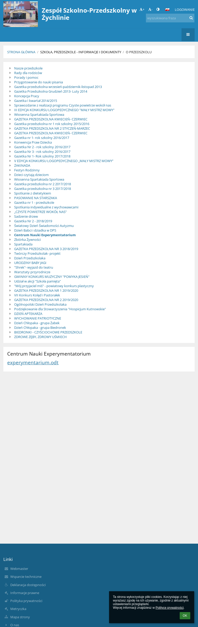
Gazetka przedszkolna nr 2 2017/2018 (42, 184)
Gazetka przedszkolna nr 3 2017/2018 (42, 188)
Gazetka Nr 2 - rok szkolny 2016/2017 (42, 147)
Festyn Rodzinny (27, 170)
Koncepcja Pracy (26, 96)
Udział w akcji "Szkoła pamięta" (37, 281)
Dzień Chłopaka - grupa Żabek (37, 323)
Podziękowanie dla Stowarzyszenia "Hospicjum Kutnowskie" (60, 309)
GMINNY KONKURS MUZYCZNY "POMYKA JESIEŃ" (51, 276)
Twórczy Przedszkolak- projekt (37, 253)
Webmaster (19, 568)
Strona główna (21, 52)
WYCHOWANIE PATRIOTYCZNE (37, 318)
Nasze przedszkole (28, 68)
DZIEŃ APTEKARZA (28, 313)
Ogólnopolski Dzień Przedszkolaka (40, 304)
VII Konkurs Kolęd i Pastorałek (37, 295)
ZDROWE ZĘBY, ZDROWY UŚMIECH (40, 336)
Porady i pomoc (26, 77)
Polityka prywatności (26, 600)
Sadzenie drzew (26, 216)
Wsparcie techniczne (26, 576)
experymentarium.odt (33, 362)
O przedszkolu (139, 52)
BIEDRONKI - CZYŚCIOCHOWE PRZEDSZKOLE (48, 332)
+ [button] (141, 9)
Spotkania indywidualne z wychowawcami (46, 207)
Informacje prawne (24, 592)
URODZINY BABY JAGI (30, 262)
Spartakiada (23, 244)
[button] (167, 9)
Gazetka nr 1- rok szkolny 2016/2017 (41, 137)
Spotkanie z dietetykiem (32, 193)
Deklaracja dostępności (28, 584)
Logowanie (185, 9)
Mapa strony (20, 617)
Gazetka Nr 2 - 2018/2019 (33, 221)
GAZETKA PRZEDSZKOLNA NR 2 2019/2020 (46, 299)
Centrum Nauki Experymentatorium (45, 235)
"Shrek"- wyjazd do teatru (33, 267)
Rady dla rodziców (28, 72)
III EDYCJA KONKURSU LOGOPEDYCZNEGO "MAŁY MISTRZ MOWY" (64, 110)
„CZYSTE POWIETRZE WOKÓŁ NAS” (40, 211)
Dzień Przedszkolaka (29, 258)
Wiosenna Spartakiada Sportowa (39, 114)
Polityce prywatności (169, 608)
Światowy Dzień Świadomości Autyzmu (44, 225)
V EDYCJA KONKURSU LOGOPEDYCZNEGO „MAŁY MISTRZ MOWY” (63, 160)
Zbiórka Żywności (27, 239)
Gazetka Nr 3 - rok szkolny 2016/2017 (42, 151)
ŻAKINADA (22, 165)
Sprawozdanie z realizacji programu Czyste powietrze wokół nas (62, 105)
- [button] (150, 9)
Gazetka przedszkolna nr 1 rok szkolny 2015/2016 (51, 123)
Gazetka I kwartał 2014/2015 (35, 100)
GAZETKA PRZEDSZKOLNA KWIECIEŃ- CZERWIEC (50, 119)
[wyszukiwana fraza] (170, 18)
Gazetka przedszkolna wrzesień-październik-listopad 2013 (58, 86)
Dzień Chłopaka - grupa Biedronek (40, 327)
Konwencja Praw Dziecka (33, 142)
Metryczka (18, 608)
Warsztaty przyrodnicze (32, 272)
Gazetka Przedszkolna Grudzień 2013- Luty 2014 (50, 91)
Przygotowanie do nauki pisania (38, 82)
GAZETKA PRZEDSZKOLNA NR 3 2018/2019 (46, 248)
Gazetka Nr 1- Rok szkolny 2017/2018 (42, 156)
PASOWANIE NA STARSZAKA (35, 198)
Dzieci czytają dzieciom (31, 174)
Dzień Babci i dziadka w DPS (35, 230)
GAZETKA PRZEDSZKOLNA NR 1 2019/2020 (46, 290)
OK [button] (185, 615)
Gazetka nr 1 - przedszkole (34, 202)
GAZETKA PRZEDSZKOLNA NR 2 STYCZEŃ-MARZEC (52, 128)
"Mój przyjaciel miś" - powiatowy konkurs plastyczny (54, 286)
